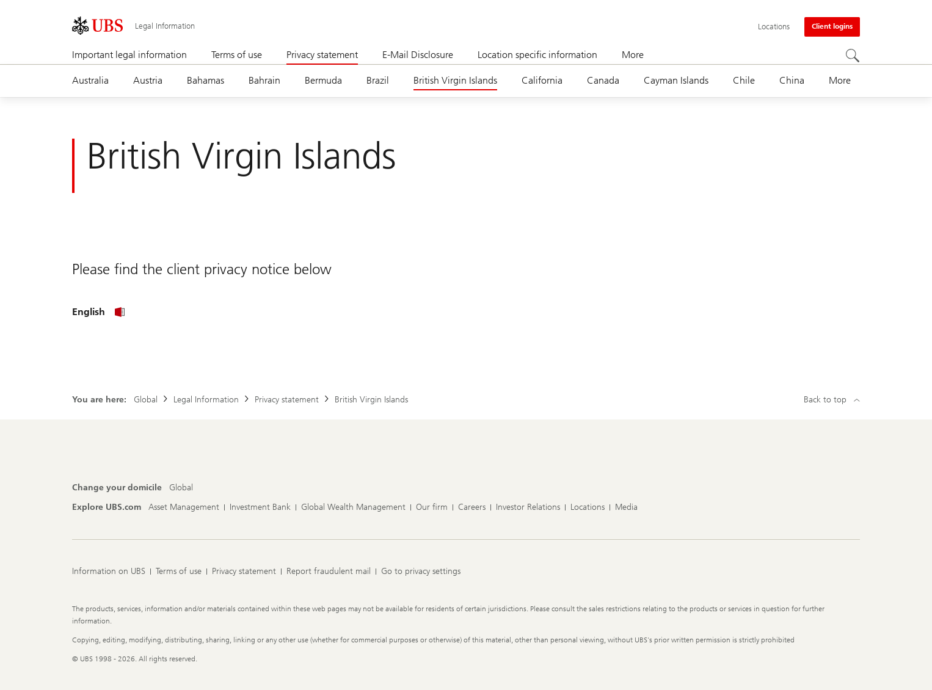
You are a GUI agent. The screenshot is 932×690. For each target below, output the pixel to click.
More (633, 54)
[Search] (852, 55)
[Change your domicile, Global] (181, 488)
